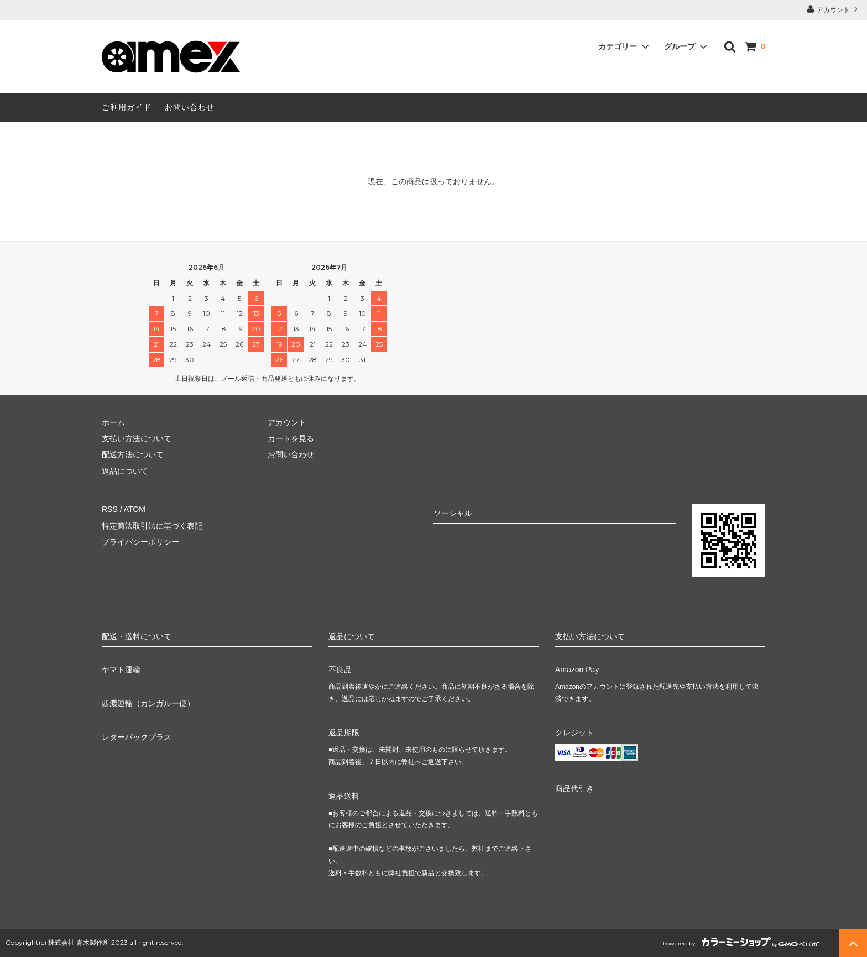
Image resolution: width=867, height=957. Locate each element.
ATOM (134, 509)
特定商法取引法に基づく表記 (152, 525)
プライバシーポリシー (140, 541)
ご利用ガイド (127, 107)
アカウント (833, 9)
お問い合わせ (190, 107)
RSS (110, 509)
